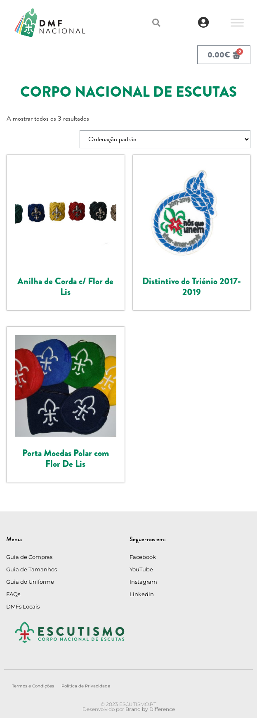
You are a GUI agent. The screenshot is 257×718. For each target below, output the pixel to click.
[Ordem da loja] (165, 139)
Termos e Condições (33, 686)
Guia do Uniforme (30, 581)
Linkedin (142, 594)
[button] (156, 22)
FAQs (13, 594)
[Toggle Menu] (237, 22)
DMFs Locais (23, 606)
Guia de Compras (29, 557)
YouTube (141, 569)
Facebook (143, 557)
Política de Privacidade (85, 686)
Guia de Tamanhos (31, 569)
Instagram (143, 581)
